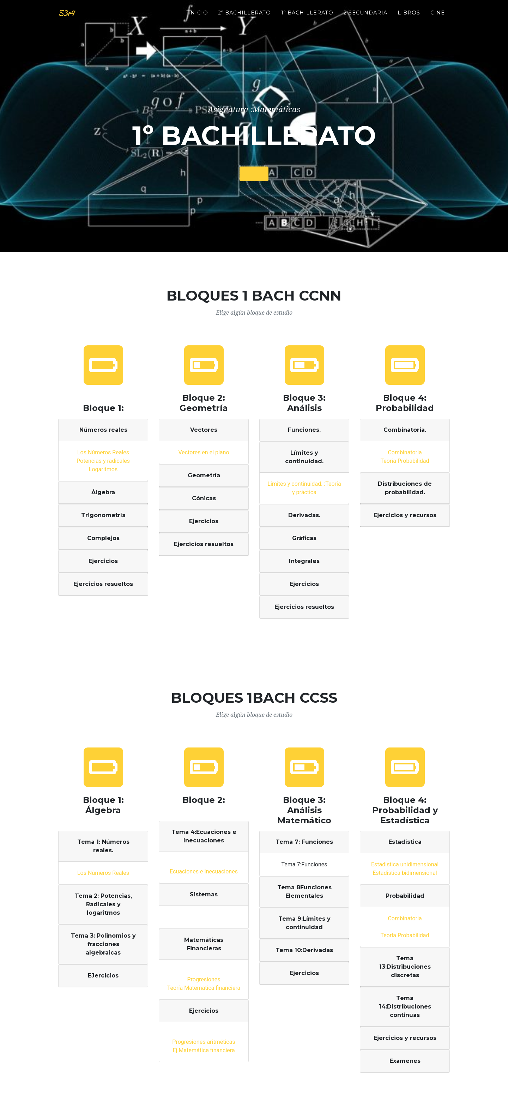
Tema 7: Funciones (304, 841)
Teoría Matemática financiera (204, 988)
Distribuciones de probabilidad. (405, 488)
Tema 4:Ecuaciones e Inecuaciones (203, 836)
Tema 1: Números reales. (103, 846)
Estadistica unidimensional (405, 864)
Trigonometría (103, 515)
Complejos (103, 538)
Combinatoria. (404, 429)
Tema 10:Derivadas (304, 950)
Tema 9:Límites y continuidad (304, 923)
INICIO (198, 18)
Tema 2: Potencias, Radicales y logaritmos (103, 904)
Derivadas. (304, 515)
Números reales (103, 429)
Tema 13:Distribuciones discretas (405, 967)
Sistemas (204, 894)
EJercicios (103, 975)
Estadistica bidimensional (405, 873)
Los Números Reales (103, 452)
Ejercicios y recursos (405, 515)
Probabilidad (405, 895)
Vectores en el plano (203, 452)
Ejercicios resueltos (103, 584)
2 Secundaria (365, 18)
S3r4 (69, 18)
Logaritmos (103, 469)
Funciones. (304, 429)
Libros (409, 18)
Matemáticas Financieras (203, 944)
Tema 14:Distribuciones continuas (405, 1006)
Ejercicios (103, 561)
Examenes (405, 1061)
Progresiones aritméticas (203, 1042)
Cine (437, 18)
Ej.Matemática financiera (204, 1050)
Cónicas (204, 498)
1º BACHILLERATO (307, 18)
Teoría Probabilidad (404, 461)
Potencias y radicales (103, 461)
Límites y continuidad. (304, 457)
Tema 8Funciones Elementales (304, 891)
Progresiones (203, 979)
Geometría (204, 475)
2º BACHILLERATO (244, 18)
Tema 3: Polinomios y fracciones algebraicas (103, 944)
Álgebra (103, 492)
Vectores (203, 429)
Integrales (304, 561)
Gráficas (304, 538)
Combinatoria (405, 452)
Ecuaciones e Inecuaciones (204, 871)
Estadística (405, 841)
